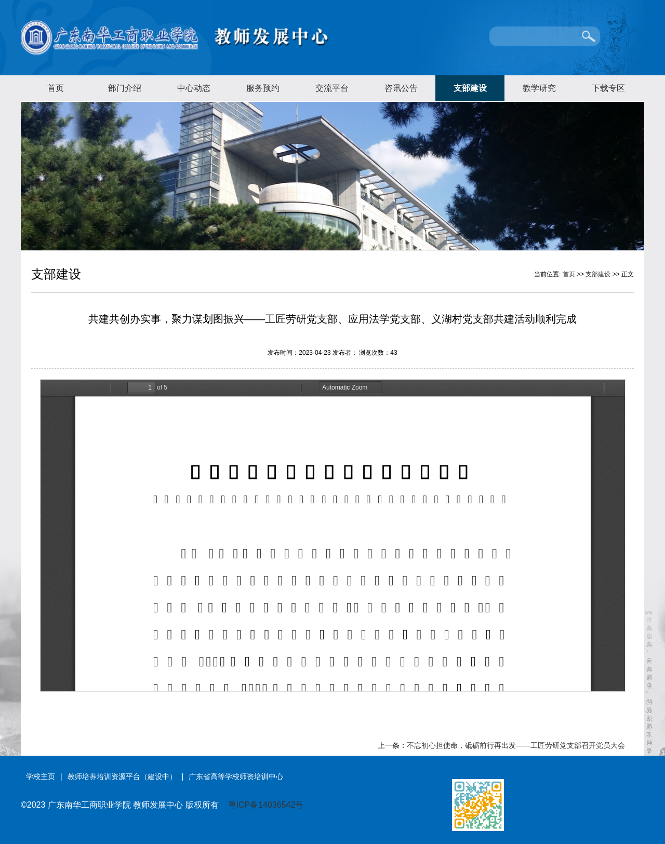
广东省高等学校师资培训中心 (236, 776)
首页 (55, 88)
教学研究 (539, 88)
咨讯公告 (401, 88)
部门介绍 (124, 88)
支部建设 (470, 88)
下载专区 (608, 88)
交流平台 (332, 88)
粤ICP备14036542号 (266, 804)
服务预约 (263, 88)
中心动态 (193, 88)
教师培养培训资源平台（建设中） (122, 776)
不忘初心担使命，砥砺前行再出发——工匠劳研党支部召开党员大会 (516, 745)
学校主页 (40, 776)
